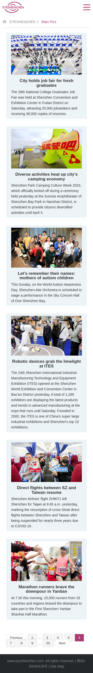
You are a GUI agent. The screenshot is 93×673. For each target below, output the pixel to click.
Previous (16, 638)
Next (62, 643)
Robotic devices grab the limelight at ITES (46, 363)
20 (48, 643)
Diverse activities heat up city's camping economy (46, 176)
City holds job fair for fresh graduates (46, 83)
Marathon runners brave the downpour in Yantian (46, 589)
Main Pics (48, 22)
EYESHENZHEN (22, 22)
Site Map (57, 666)
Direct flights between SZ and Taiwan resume (46, 490)
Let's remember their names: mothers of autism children (46, 275)
